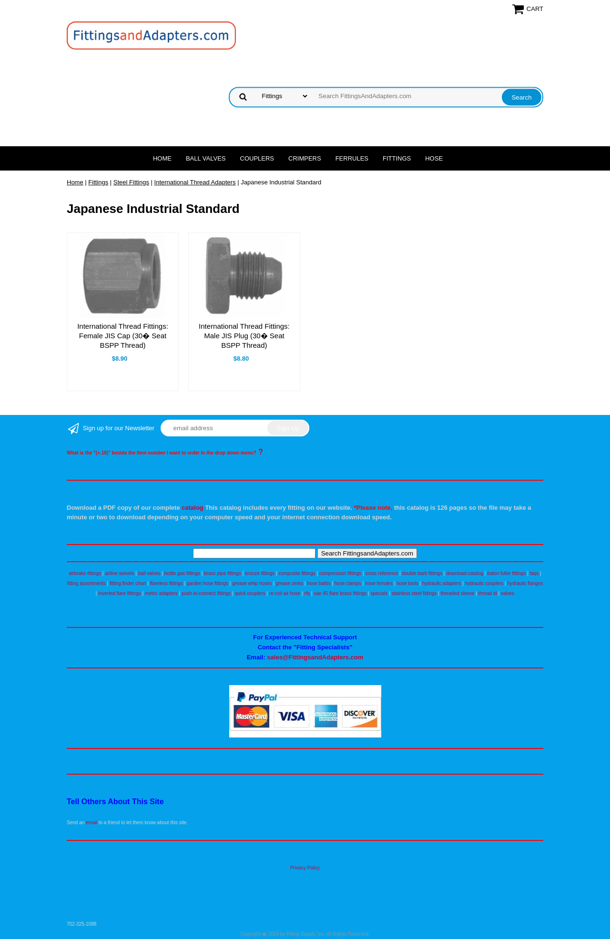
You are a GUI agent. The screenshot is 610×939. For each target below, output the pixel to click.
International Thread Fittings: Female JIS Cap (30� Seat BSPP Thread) (122, 335)
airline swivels (119, 573)
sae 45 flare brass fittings (340, 593)
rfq (307, 593)
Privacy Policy (305, 867)
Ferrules (352, 158)
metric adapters (161, 593)
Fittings (397, 158)
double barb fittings (422, 573)
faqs (534, 573)
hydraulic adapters (441, 583)
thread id (487, 593)
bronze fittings (259, 573)
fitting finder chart (128, 583)
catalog (192, 507)
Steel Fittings (131, 182)
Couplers (257, 158)
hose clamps (348, 583)
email (91, 822)
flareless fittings (166, 583)
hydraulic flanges (525, 583)
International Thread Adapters (195, 182)
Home (162, 158)
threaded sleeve (457, 593)
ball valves (149, 573)
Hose (434, 158)
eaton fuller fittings (506, 573)
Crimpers (304, 158)
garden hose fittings (207, 583)
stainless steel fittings (414, 593)
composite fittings (296, 573)
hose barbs (318, 583)
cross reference (381, 573)
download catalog (464, 573)
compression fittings (340, 573)
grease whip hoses (252, 583)
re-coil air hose (285, 593)
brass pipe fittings (222, 573)
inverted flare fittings (119, 593)
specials (378, 593)
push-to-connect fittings (206, 593)
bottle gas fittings (182, 573)
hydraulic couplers (484, 583)
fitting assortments (86, 583)
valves (507, 593)
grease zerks (289, 583)
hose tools (407, 583)
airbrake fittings (85, 573)
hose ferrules (379, 583)
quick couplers (249, 593)
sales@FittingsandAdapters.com (315, 657)
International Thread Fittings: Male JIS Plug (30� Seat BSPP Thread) (244, 335)
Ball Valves (206, 158)
